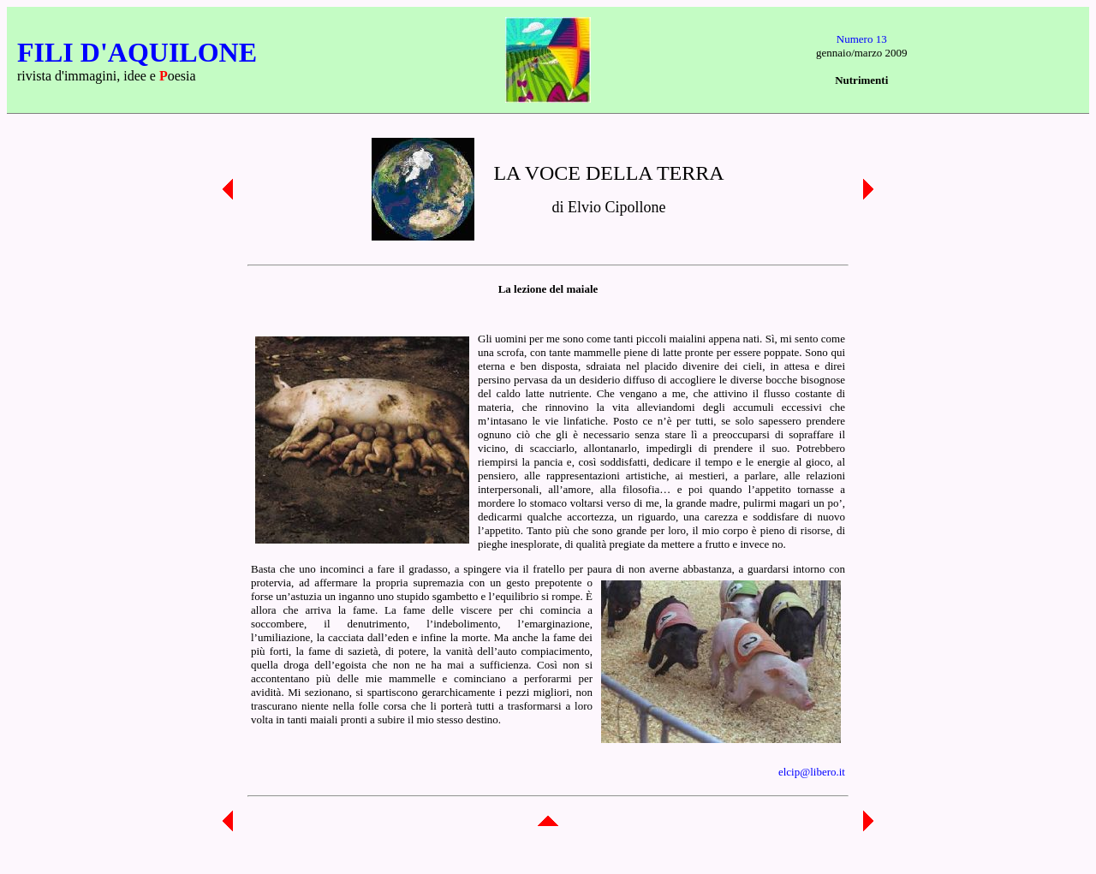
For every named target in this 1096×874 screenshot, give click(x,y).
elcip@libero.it (811, 771)
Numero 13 (862, 39)
